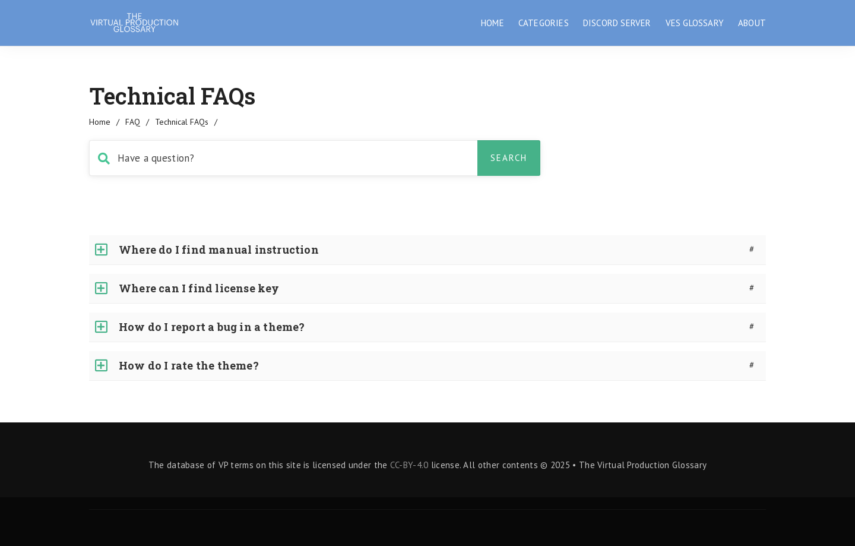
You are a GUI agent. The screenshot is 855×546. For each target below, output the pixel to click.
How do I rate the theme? (189, 365)
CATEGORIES (543, 23)
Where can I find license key (199, 288)
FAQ (132, 121)
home (99, 121)
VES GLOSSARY (695, 23)
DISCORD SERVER (617, 23)
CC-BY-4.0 (409, 465)
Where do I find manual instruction (219, 249)
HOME (492, 23)
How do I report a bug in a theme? (212, 327)
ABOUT (752, 23)
